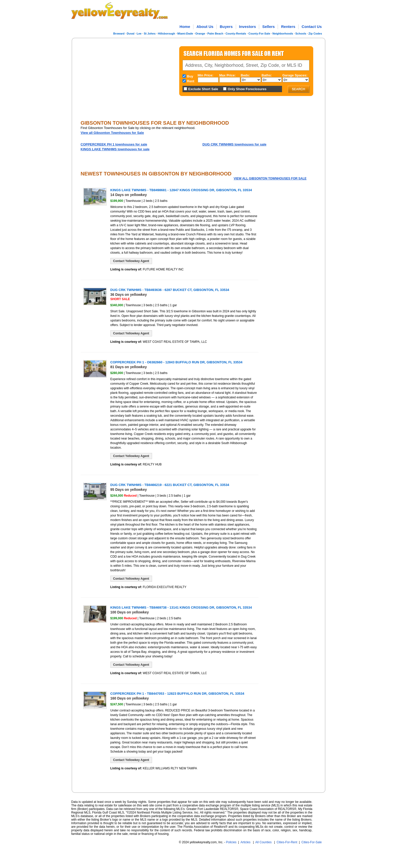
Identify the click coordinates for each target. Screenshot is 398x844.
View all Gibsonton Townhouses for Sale (112, 133)
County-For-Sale (259, 33)
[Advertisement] (123, 77)
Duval (131, 33)
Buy (190, 76)
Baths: (267, 75)
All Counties (263, 842)
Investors (247, 26)
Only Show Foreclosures (247, 89)
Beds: (245, 75)
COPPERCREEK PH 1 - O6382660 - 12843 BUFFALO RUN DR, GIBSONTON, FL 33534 (176, 362)
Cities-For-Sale (311, 842)
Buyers (226, 26)
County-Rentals (235, 33)
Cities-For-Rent (287, 842)
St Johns (149, 33)
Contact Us (312, 26)
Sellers (268, 26)
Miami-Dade (185, 33)
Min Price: (205, 75)
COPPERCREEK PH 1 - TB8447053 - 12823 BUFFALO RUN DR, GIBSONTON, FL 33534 (177, 693)
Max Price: (227, 75)
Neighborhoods (282, 33)
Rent (190, 81)
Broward (119, 33)
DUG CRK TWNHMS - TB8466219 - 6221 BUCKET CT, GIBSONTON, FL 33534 (169, 485)
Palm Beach (215, 33)
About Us (204, 26)
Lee (139, 33)
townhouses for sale (114, 144)
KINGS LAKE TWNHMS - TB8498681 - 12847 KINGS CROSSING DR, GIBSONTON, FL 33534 (181, 190)
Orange (200, 33)
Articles (245, 842)
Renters (288, 26)
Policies (231, 842)
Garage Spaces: (295, 75)
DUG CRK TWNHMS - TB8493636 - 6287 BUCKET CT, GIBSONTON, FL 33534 (169, 290)
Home (184, 26)
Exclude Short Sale (203, 89)
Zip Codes (315, 33)
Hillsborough (166, 33)
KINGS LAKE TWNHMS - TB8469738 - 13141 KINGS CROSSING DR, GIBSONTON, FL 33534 (181, 607)
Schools (300, 33)
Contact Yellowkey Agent (131, 261)
